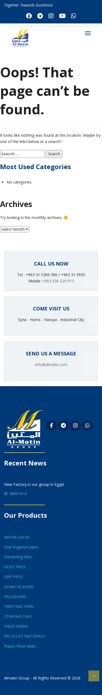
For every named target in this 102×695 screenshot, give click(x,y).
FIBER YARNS (16, 626)
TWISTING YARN (19, 606)
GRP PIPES (13, 576)
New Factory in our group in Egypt (34, 484)
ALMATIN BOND (19, 586)
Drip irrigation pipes (21, 547)
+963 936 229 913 (58, 281)
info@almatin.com (51, 364)
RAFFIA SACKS (17, 537)
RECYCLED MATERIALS (24, 636)
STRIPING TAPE (18, 616)
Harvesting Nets (18, 556)
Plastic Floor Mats (20, 646)
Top (93, 675)
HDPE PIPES (15, 566)
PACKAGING (15, 596)
